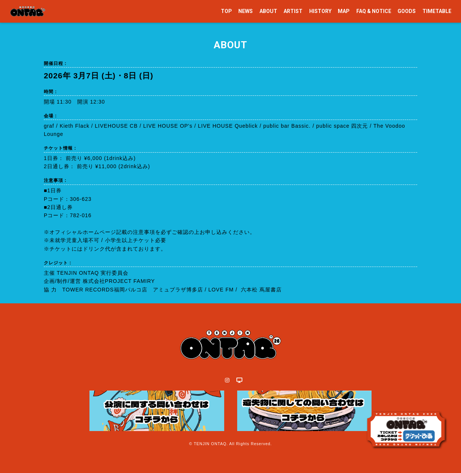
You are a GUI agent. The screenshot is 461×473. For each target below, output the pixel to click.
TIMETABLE (436, 11)
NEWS (245, 11)
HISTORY (320, 11)
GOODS (407, 11)
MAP (344, 11)
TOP (226, 11)
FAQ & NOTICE (373, 11)
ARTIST (293, 11)
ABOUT (268, 11)
